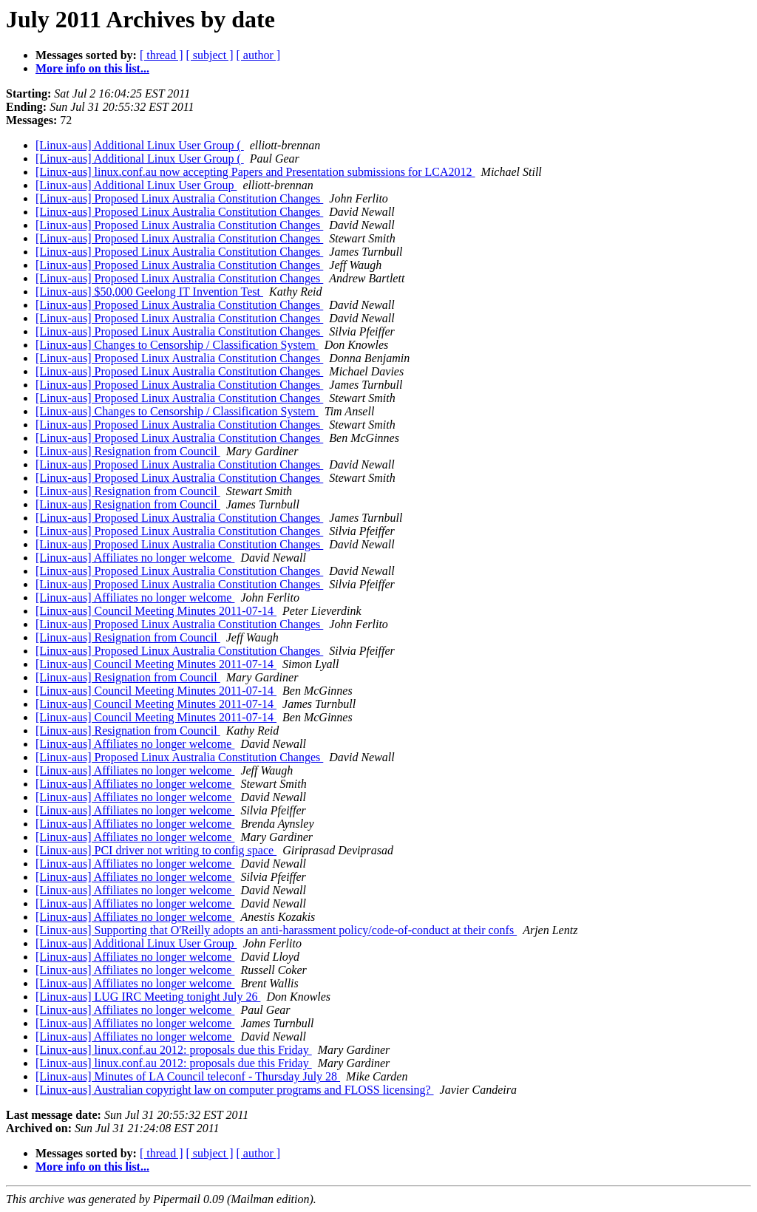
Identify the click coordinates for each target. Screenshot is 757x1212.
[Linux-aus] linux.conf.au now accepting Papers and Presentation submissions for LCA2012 (255, 172)
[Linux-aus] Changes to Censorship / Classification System (177, 344)
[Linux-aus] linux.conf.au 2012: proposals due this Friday (173, 1050)
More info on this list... (92, 68)
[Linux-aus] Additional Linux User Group (136, 185)
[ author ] (259, 55)
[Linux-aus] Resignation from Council (127, 451)
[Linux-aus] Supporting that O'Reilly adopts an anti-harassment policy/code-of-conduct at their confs (276, 930)
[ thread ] (161, 55)
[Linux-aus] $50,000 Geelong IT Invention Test (149, 291)
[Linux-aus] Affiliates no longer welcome (134, 557)
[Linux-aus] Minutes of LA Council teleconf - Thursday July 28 (187, 1076)
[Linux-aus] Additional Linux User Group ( (139, 145)
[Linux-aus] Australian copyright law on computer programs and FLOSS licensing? (234, 1089)
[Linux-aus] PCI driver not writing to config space (155, 850)
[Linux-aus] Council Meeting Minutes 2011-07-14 (155, 611)
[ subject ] (210, 55)
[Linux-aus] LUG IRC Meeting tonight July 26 (147, 996)
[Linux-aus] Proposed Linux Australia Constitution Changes (179, 198)
